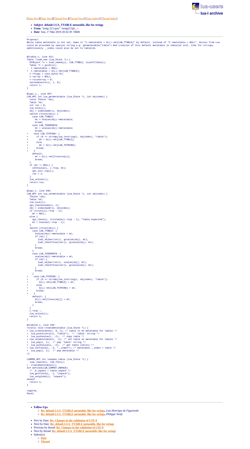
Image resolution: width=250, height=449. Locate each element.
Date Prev (33, 18)
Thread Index (108, 18)
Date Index (92, 18)
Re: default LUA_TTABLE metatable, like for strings (73, 410)
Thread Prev (61, 18)
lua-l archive (212, 13)
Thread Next (77, 18)
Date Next (46, 18)
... (76, 28)
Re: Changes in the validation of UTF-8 (73, 420)
